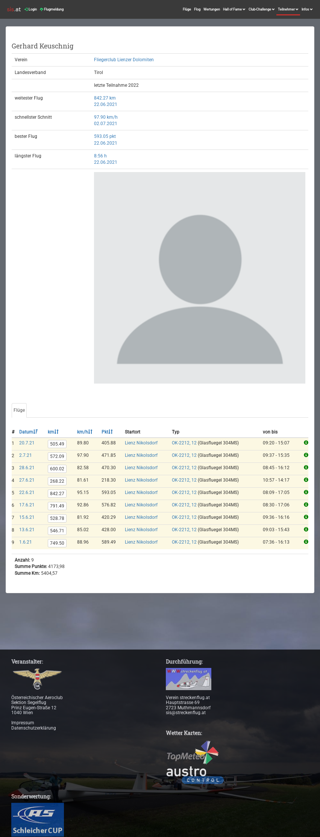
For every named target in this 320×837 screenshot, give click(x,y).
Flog (197, 9)
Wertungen (211, 9)
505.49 (57, 444)
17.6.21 (27, 505)
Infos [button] (307, 9)
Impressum (22, 722)
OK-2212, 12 (184, 443)
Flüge (187, 9)
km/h (85, 432)
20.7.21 (27, 443)
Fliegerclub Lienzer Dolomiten (124, 59)
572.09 (57, 456)
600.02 (57, 468)
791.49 (57, 506)
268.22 (57, 481)
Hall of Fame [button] (234, 9)
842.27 (57, 493)
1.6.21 (25, 542)
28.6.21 (27, 467)
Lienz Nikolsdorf (141, 443)
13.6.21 (27, 529)
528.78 (57, 518)
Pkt (107, 432)
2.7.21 (25, 455)
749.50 (57, 543)
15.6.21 (27, 517)
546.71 (57, 530)
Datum (28, 432)
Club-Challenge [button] (262, 9)
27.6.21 (27, 480)
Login (30, 9)
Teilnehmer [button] (288, 9)
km (53, 432)
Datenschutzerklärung (33, 728)
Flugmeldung (52, 9)
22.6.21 (27, 492)
